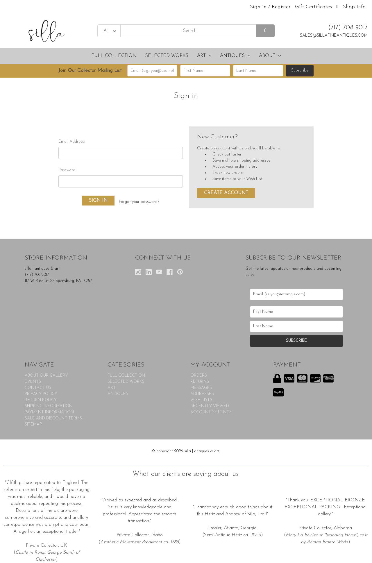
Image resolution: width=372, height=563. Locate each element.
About (270, 55)
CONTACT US (38, 388)
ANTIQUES (235, 55)
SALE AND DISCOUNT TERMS (53, 418)
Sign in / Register (270, 7)
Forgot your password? (139, 202)
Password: (67, 170)
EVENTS (33, 382)
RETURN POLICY (41, 400)
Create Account (226, 193)
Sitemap (33, 424)
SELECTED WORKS (166, 55)
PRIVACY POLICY (41, 394)
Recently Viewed (209, 406)
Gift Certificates (313, 7)
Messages (201, 388)
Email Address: (71, 142)
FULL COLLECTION (114, 55)
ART (204, 55)
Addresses (202, 394)
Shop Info (354, 7)
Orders (198, 375)
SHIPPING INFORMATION (48, 406)
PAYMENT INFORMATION (49, 412)
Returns (199, 382)
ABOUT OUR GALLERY (46, 375)
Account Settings (211, 412)
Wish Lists (201, 400)
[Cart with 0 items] (337, 7)
